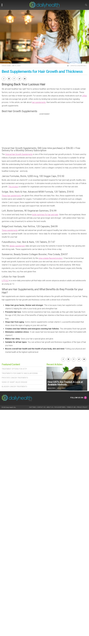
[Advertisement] (44, 131)
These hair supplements (11, 196)
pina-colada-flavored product (51, 258)
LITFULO (5, 280)
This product (13, 187)
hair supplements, (39, 102)
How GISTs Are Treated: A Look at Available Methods (65, 383)
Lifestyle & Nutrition (78, 66)
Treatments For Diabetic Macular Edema (20, 373)
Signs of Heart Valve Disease (14, 382)
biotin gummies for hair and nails (45, 214)
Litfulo (84, 96)
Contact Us (41, 407)
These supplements (10, 230)
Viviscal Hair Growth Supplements (18, 154)
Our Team (32, 407)
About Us (50, 407)
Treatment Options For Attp (14, 369)
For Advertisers (59, 407)
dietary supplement (17, 246)
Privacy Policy (82, 407)
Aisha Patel (52, 388)
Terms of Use (71, 407)
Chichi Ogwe (6, 65)
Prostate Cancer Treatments (15, 378)
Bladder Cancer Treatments (14, 387)
